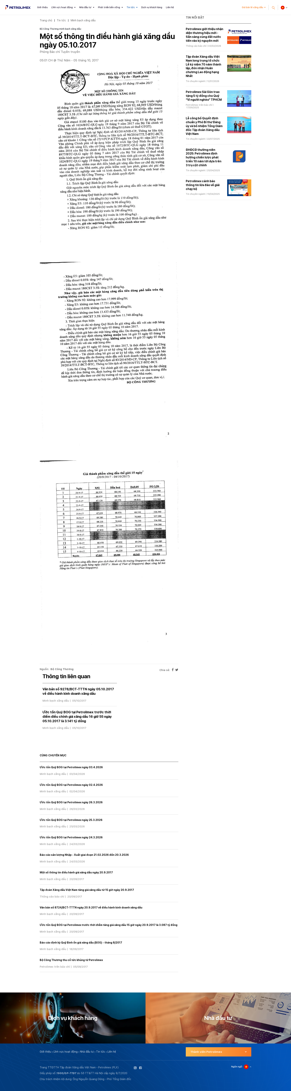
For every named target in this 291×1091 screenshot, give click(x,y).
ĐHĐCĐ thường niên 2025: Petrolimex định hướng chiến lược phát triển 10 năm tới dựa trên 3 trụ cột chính (203, 157)
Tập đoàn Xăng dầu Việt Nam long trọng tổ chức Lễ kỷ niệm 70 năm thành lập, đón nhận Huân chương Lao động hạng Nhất (203, 66)
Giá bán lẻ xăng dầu (252, 7)
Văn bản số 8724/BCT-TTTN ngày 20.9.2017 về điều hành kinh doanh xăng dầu (91, 907)
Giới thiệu (42, 7)
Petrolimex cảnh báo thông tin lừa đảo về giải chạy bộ (203, 185)
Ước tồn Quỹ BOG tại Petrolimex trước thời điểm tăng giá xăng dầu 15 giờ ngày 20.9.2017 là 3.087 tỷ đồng (108, 924)
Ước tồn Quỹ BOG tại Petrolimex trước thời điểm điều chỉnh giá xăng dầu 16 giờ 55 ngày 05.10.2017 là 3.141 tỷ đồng (77, 716)
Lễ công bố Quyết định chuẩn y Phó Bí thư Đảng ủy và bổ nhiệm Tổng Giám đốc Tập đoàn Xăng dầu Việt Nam (204, 126)
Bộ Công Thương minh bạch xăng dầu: (60, 29)
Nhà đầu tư (85, 7)
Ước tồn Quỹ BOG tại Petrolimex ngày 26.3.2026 (71, 802)
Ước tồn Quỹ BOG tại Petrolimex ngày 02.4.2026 (71, 784)
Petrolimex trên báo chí (55, 966)
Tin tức (131, 7)
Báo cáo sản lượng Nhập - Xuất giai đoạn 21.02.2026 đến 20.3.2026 (84, 854)
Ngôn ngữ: (237, 1066)
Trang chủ (46, 20)
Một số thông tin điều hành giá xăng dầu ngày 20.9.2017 (76, 872)
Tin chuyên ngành (195, 81)
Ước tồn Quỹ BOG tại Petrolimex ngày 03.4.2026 (71, 767)
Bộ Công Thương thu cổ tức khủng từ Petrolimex (71, 960)
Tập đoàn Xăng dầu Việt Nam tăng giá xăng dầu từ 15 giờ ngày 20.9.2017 (87, 889)
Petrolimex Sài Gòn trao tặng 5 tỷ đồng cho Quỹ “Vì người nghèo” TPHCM (204, 95)
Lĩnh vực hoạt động (62, 7)
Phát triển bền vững (109, 7)
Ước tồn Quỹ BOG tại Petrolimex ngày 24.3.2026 (71, 837)
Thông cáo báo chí (52, 896)
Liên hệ (170, 7)
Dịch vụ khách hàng (151, 7)
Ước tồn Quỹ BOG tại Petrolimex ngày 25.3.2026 (71, 819)
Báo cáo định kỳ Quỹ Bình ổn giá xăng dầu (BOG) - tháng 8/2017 (81, 942)
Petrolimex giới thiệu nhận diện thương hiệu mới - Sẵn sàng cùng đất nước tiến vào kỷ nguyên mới (204, 34)
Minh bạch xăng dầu (83, 20)
